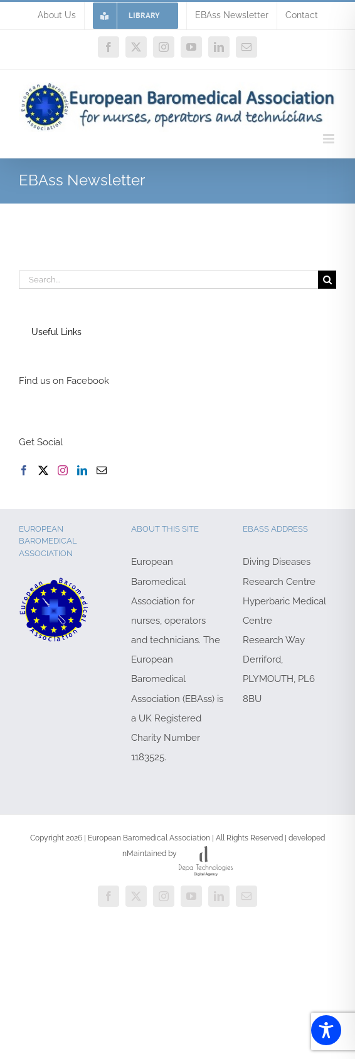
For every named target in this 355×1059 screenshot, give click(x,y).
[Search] (327, 280)
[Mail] (102, 470)
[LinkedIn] (82, 470)
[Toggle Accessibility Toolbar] (326, 1030)
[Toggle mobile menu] (329, 138)
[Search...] (168, 280)
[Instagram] (63, 470)
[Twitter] (43, 470)
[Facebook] (24, 470)
